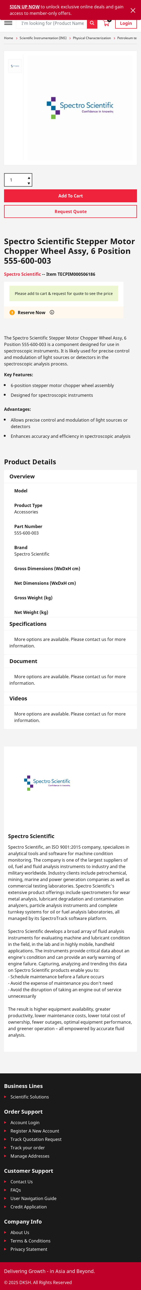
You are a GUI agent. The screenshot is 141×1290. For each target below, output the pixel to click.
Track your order (27, 1148)
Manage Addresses (30, 1156)
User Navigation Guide (33, 1198)
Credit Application (28, 1207)
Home (8, 38)
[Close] (133, 10)
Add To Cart (70, 196)
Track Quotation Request (36, 1139)
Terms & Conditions (30, 1241)
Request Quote (71, 211)
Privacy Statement (28, 1249)
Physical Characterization (92, 38)
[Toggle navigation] (10, 22)
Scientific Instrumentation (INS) (43, 38)
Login (126, 23)
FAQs (15, 1190)
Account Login (25, 1123)
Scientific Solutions (29, 1097)
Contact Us (21, 1182)
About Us (19, 1232)
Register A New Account (34, 1131)
